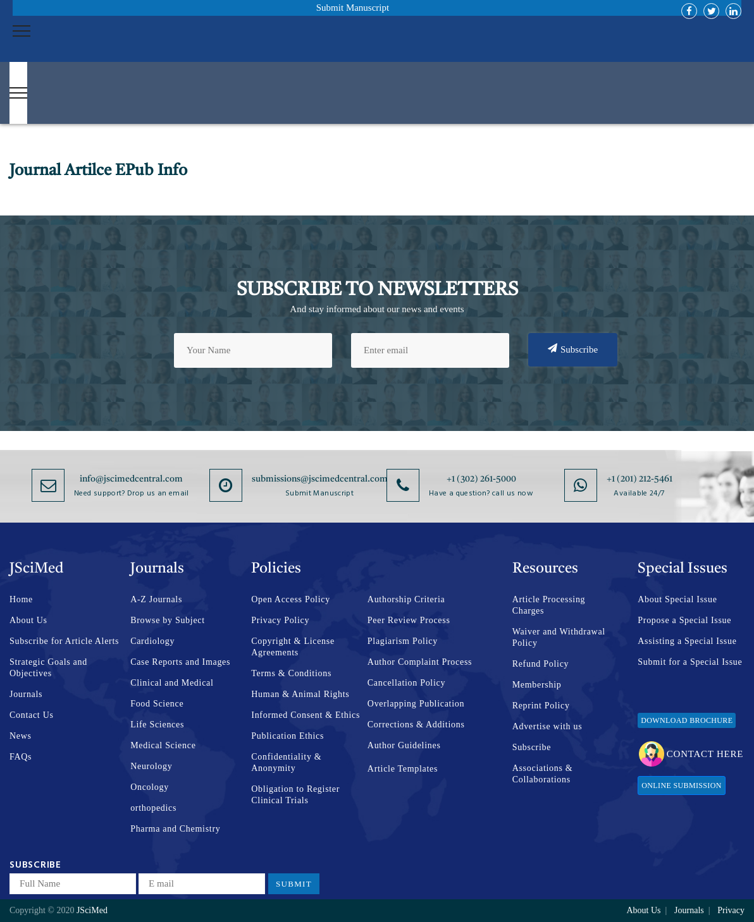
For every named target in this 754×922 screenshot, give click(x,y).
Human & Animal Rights (300, 694)
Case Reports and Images (180, 662)
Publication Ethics (287, 736)
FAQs (20, 756)
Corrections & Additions (416, 724)
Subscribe (573, 349)
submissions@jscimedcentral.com (320, 479)
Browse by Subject (167, 620)
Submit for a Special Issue (690, 662)
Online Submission (681, 785)
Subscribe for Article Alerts (64, 641)
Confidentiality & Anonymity (286, 762)
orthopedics (153, 808)
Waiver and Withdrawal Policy (558, 637)
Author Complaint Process (420, 662)
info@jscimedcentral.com (131, 479)
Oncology (149, 787)
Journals (25, 694)
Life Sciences (157, 724)
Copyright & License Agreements (293, 646)
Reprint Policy (541, 705)
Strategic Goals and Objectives (48, 667)
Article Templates (403, 768)
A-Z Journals (156, 599)
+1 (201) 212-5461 (639, 479)
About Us (28, 620)
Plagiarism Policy (403, 641)
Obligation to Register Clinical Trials (295, 794)
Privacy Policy (280, 620)
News (20, 736)
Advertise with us (547, 726)
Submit (294, 884)
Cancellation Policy (406, 683)
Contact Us (31, 715)
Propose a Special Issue (684, 620)
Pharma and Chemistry (175, 829)
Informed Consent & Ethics (305, 715)
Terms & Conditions (291, 673)
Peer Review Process (409, 620)
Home (21, 599)
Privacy (731, 910)
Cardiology (152, 641)
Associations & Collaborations (542, 773)
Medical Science (162, 745)
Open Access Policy (290, 599)
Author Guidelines (404, 745)
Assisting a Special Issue (687, 641)
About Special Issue (677, 599)
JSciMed (92, 910)
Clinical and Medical (171, 683)
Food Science (156, 703)
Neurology (151, 766)
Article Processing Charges (549, 605)
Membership (537, 684)
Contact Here (691, 754)
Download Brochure (686, 720)
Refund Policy (540, 664)
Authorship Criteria (406, 599)
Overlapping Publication (416, 703)
